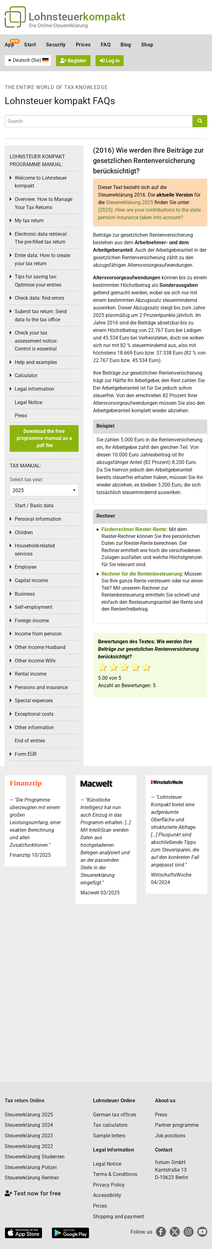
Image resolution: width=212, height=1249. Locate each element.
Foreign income (32, 621)
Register (73, 61)
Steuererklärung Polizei (31, 1167)
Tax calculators (110, 1125)
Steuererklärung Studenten (35, 1157)
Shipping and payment (118, 1217)
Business (25, 594)
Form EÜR (26, 754)
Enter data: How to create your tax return (42, 259)
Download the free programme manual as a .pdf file (44, 438)
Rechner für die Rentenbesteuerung (141, 574)
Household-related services (35, 550)
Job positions (170, 1136)
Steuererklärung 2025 (129, 202)
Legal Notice (28, 402)
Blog (126, 45)
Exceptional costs (34, 714)
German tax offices (114, 1115)
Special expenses (34, 701)
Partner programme (177, 1125)
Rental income (30, 674)
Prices (83, 45)
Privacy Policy (109, 1185)
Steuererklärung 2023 (29, 1136)
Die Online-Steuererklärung (58, 26)
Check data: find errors (39, 298)
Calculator (26, 375)
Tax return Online (24, 1101)
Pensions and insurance (41, 687)
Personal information (38, 519)
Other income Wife (35, 661)
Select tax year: (26, 479)
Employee (25, 567)
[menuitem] (28, 60)
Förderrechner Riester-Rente (133, 529)
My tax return (29, 221)
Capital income (31, 580)
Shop (147, 45)
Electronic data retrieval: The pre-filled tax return (41, 238)
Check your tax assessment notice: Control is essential (36, 341)
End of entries (30, 741)
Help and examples (36, 362)
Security (56, 45)
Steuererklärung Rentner (32, 1178)
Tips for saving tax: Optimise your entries (38, 281)
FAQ (106, 45)
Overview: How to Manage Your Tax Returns (43, 203)
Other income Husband (40, 647)
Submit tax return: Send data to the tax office (41, 315)
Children (24, 532)
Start (30, 45)
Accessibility (107, 1195)
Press (21, 416)
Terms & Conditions (115, 1174)
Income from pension (38, 634)
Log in (110, 61)
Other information (34, 727)
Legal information (34, 389)
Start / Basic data (34, 506)
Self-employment (33, 607)
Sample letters (109, 1136)
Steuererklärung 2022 (29, 1146)
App (9, 45)
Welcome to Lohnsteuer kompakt (41, 182)
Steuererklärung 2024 (29, 1125)
